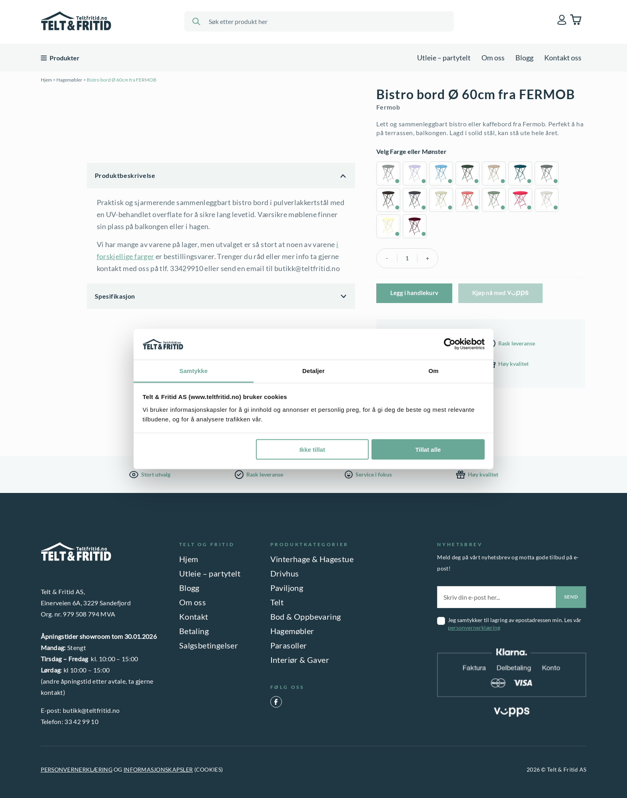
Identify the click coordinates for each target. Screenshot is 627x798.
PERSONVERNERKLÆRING (76, 769)
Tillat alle (428, 449)
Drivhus (284, 573)
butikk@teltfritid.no (91, 710)
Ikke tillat (312, 449)
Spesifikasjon (115, 296)
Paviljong (287, 588)
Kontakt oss (562, 57)
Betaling (194, 631)
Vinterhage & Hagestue (311, 559)
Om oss (493, 57)
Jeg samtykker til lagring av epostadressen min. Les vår (514, 623)
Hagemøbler (69, 80)
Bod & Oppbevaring (305, 616)
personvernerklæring (474, 627)
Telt (277, 602)
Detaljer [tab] (313, 370)
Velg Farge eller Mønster (411, 151)
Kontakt (193, 616)
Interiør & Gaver (299, 659)
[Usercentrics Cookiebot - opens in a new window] (450, 344)
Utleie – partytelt (444, 57)
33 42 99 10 (81, 721)
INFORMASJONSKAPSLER (158, 769)
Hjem (46, 80)
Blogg (524, 57)
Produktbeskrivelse (125, 175)
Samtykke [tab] (194, 370)
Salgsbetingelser (208, 645)
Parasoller (288, 645)
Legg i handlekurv (414, 292)
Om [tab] (433, 370)
